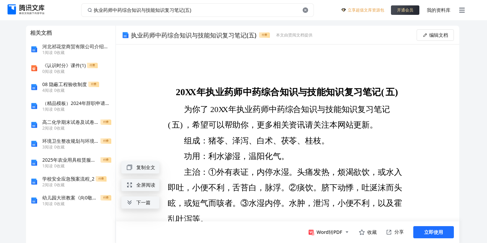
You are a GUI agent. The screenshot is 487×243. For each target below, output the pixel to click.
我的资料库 (438, 10)
